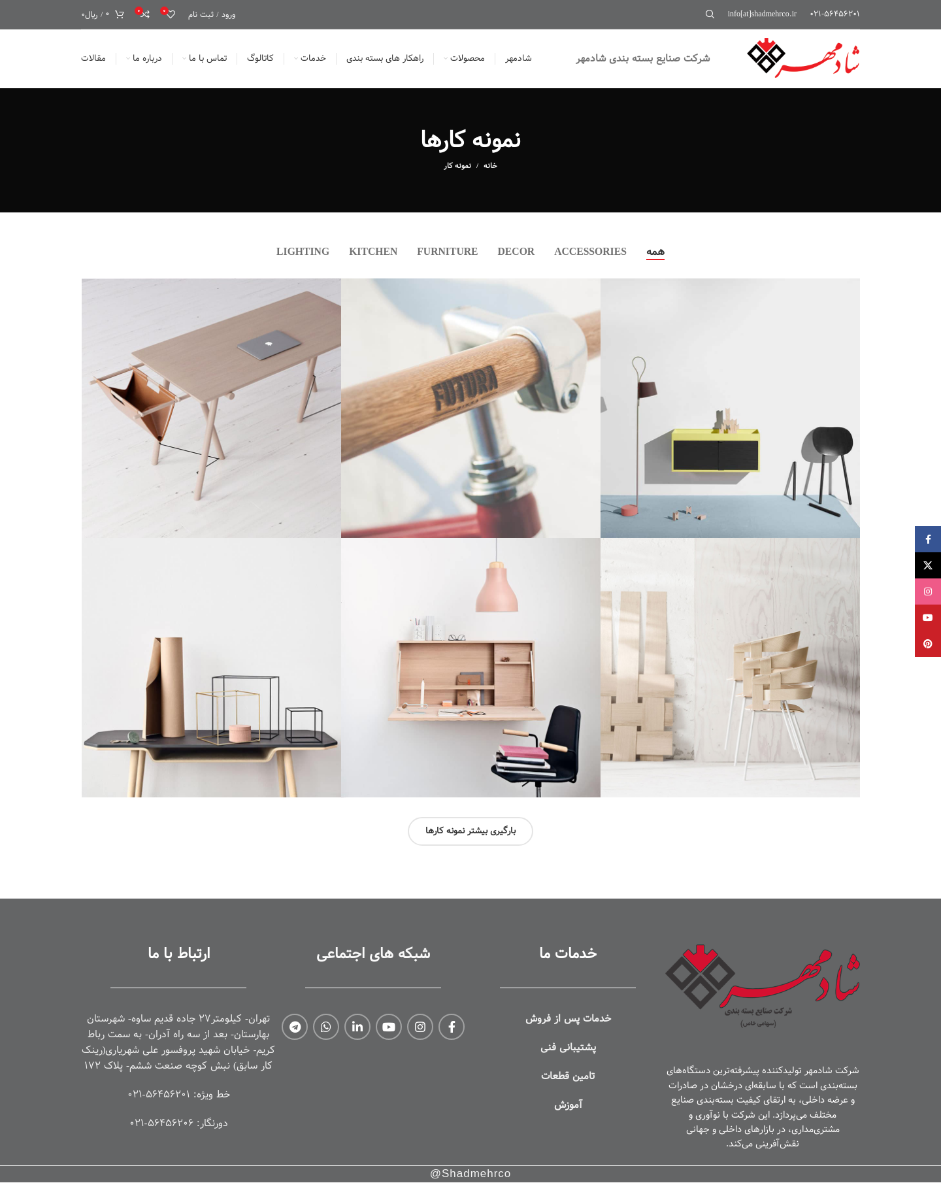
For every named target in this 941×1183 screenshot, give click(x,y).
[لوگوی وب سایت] (801, 58)
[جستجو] (712, 14)
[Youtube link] (389, 1027)
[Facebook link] (451, 1027)
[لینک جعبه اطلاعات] (835, 14)
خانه (490, 166)
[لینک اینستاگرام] (420, 1027)
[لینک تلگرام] (295, 1027)
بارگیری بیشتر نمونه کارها (470, 831)
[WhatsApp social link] (326, 1027)
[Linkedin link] (357, 1027)
